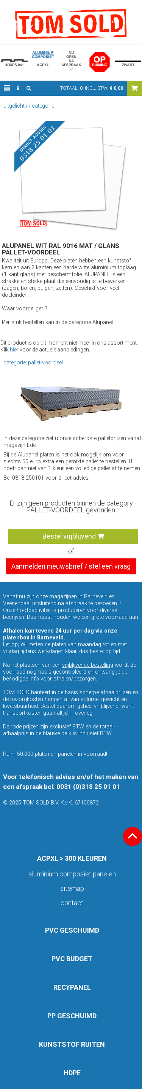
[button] (7, 88)
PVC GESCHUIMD (72, 930)
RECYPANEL (72, 987)
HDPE (72, 1073)
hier (14, 350)
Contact (72, 903)
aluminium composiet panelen (72, 874)
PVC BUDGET (71, 959)
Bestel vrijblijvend (73, 536)
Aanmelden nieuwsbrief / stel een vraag (71, 566)
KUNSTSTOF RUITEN (72, 1044)
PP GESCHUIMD (72, 1016)
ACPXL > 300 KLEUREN (72, 858)
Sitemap (72, 888)
